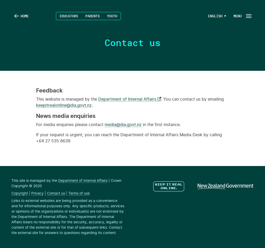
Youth (112, 15)
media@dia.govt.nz (123, 125)
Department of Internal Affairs (129, 99)
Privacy (37, 193)
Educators (69, 15)
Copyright (19, 193)
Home (25, 15)
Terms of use (79, 193)
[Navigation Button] (242, 16)
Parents (92, 15)
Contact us (56, 193)
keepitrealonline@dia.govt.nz (64, 105)
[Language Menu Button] (215, 16)
